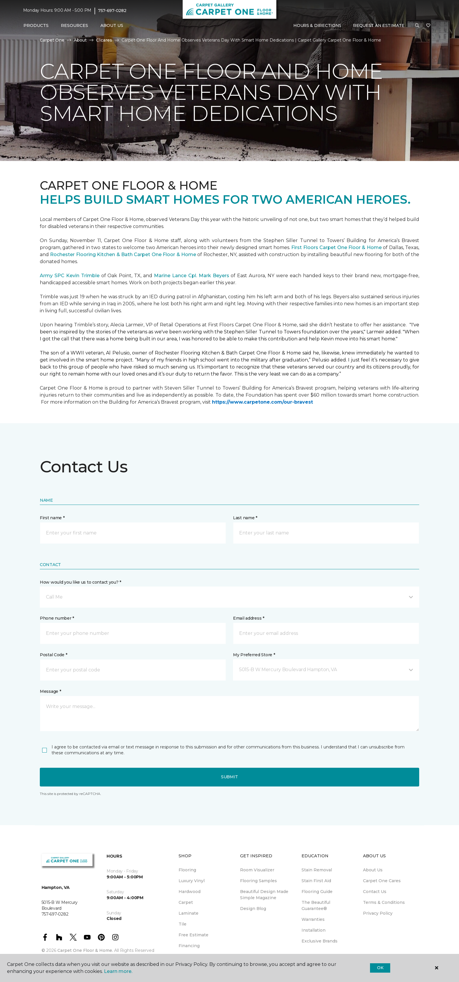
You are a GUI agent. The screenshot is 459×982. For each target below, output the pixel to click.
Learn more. (118, 971)
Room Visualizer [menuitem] (257, 870)
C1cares (104, 40)
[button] (417, 25)
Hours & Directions (317, 25)
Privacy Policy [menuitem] (378, 913)
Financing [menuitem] (189, 945)
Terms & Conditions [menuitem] (384, 902)
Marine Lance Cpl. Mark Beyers (191, 275)
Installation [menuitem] (314, 930)
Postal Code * (53, 655)
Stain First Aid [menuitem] (316, 880)
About (80, 40)
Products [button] (36, 25)
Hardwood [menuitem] (190, 891)
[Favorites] (428, 25)
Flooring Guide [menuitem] (317, 891)
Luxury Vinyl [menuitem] (192, 880)
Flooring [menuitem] (187, 870)
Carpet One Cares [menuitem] (382, 880)
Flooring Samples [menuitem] (258, 880)
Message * (50, 691)
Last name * (245, 518)
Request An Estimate (379, 25)
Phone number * (57, 618)
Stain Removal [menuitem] (317, 870)
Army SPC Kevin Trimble (70, 275)
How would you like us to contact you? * (80, 582)
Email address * (248, 618)
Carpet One (52, 40)
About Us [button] (111, 25)
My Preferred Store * (254, 655)
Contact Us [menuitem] (374, 891)
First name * (52, 518)
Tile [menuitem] (182, 924)
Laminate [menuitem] (188, 913)
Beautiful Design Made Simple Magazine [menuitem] (264, 894)
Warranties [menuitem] (313, 919)
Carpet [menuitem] (186, 902)
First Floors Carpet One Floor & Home (336, 247)
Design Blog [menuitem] (253, 908)
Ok (380, 967)
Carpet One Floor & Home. (85, 950)
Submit (229, 776)
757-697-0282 (112, 10)
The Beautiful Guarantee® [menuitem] (316, 905)
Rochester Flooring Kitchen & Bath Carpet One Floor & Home (123, 254)
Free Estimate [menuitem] (193, 935)
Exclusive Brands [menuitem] (320, 941)
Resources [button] (74, 25)
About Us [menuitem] (373, 870)
